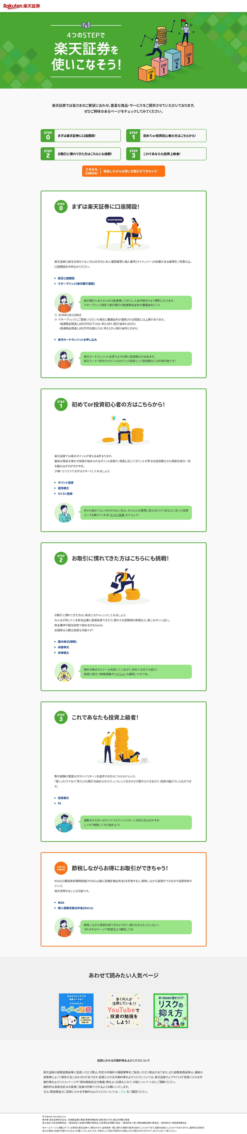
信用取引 (63, 798)
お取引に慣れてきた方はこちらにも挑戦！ (85, 153)
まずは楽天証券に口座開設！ (77, 135)
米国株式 (63, 647)
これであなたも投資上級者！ (162, 153)
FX (59, 803)
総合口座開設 (66, 278)
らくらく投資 (65, 493)
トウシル (120, 674)
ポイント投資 (65, 482)
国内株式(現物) (67, 641)
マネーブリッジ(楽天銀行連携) (76, 283)
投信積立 (63, 488)
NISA (61, 902)
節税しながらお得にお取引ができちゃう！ (131, 171)
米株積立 (63, 653)
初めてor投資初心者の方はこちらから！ (169, 135)
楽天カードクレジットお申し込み (77, 339)
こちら (122, 1091)
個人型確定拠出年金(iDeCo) (75, 908)
